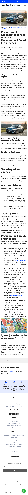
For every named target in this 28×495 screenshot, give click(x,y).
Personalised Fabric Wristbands (14, 444)
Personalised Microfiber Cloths (14, 448)
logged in (13, 371)
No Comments (5, 28)
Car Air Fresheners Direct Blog (19, 27)
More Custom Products (14, 451)
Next (20, 360)
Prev (8, 360)
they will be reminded (16, 295)
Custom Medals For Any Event (14, 439)
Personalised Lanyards (14, 449)
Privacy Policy (22, 467)
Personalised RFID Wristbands (14, 446)
